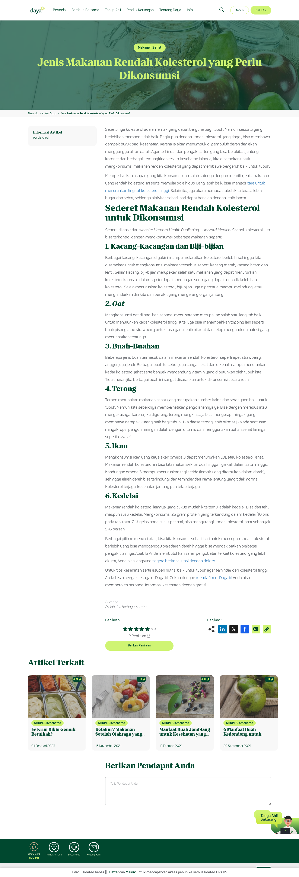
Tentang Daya (170, 10)
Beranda (59, 10)
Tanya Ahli (113, 10)
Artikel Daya (49, 113)
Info (190, 10)
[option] (149, 65)
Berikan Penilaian (139, 645)
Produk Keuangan (140, 10)
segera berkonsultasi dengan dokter (183, 561)
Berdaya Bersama (85, 10)
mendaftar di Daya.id (214, 577)
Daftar (260, 10)
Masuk (239, 10)
